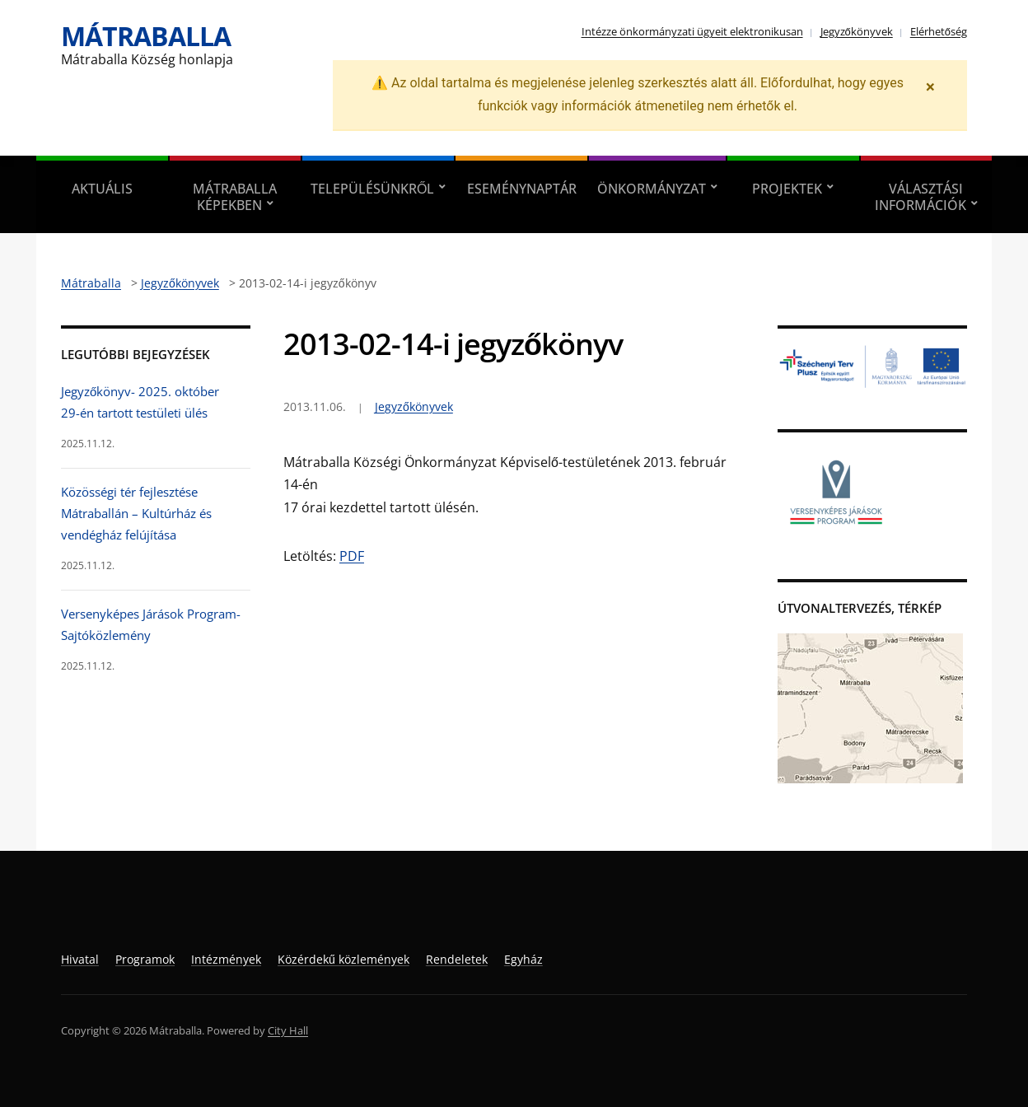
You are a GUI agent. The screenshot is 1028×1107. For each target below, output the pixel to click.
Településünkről (372, 189)
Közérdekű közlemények (343, 959)
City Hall (288, 1030)
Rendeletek (457, 959)
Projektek (787, 189)
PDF (351, 556)
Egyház (523, 959)
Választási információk (920, 197)
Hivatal (80, 959)
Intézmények (226, 959)
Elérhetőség (938, 31)
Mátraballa (146, 36)
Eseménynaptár (522, 189)
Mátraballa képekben (235, 197)
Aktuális (102, 189)
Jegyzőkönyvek (856, 31)
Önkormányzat (651, 189)
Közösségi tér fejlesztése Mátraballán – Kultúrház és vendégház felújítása (136, 513)
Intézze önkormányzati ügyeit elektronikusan (692, 31)
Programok (145, 959)
